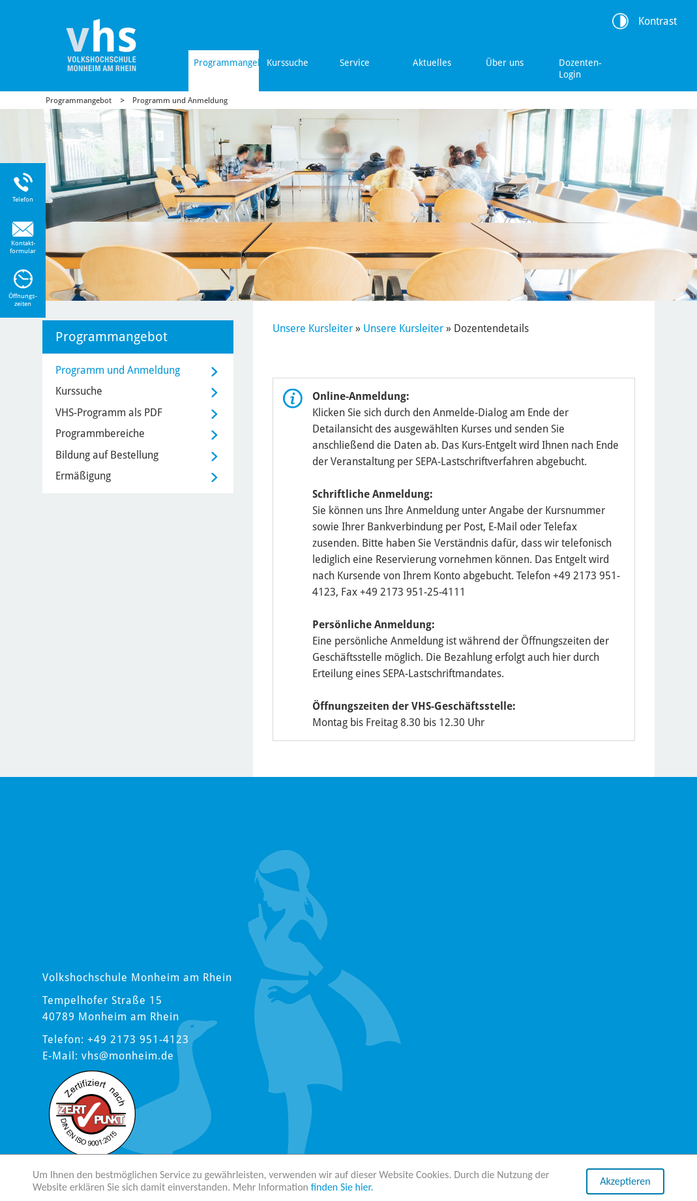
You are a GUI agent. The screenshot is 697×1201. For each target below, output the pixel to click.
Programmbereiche (100, 433)
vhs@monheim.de (128, 1056)
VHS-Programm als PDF (108, 412)
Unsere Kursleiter (313, 328)
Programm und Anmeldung (180, 100)
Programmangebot (226, 62)
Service (355, 62)
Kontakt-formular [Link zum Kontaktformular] (23, 246)
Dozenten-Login (580, 68)
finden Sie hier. (342, 1187)
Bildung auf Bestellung (106, 455)
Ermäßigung (83, 476)
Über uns (505, 62)
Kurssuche (287, 62)
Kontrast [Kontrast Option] (657, 21)
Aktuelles (432, 62)
